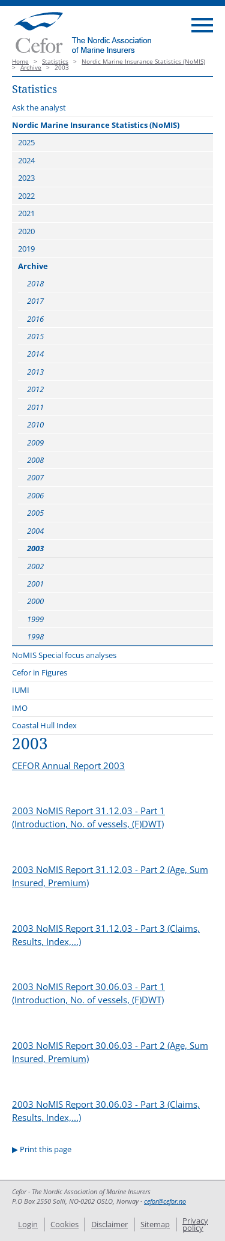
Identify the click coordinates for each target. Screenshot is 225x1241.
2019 (26, 248)
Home (20, 61)
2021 (26, 213)
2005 (35, 512)
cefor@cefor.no (165, 1201)
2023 (26, 177)
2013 (35, 371)
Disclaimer (109, 1224)
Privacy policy (195, 1224)
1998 (35, 636)
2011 (35, 407)
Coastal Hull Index (44, 725)
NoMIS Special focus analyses (64, 655)
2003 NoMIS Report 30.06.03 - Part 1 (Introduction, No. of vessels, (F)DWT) (88, 993)
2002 (35, 566)
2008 (35, 459)
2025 (26, 142)
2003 (35, 548)
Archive (30, 67)
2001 (35, 583)
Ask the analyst (39, 107)
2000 (35, 601)
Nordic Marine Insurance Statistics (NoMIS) (143, 61)
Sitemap (155, 1224)
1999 (35, 619)
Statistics (55, 61)
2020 (26, 231)
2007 (35, 477)
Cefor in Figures (39, 672)
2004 (35, 530)
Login (28, 1224)
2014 (35, 353)
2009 (35, 442)
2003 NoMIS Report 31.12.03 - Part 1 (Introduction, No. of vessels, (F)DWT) (88, 817)
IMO (20, 707)
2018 (35, 283)
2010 (35, 424)
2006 (35, 495)
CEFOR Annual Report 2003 (68, 765)
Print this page (45, 1149)
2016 (35, 318)
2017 (35, 300)
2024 (26, 160)
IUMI (20, 689)
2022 (26, 195)
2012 (35, 389)
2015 (35, 336)
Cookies (64, 1224)
